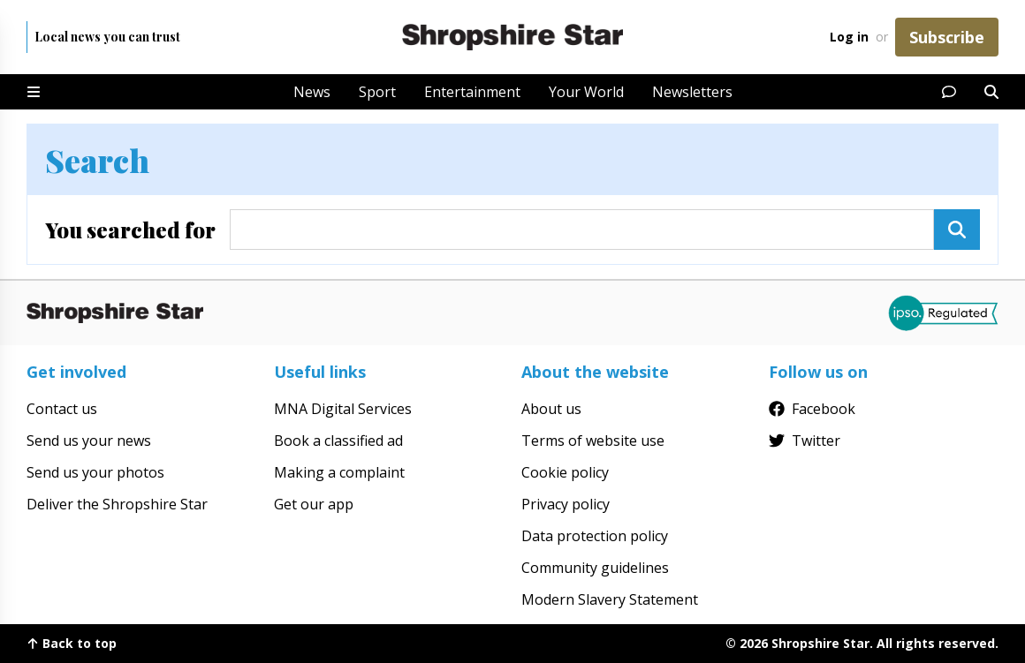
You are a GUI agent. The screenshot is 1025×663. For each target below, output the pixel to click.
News (311, 92)
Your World (586, 92)
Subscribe (946, 37)
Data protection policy (594, 536)
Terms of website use (592, 440)
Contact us (62, 408)
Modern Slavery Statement (609, 599)
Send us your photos (95, 472)
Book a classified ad (338, 440)
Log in (849, 36)
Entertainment (472, 92)
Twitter (804, 440)
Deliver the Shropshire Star (117, 504)
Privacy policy (565, 504)
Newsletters (692, 92)
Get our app (313, 504)
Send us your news (89, 440)
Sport (377, 92)
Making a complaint (339, 472)
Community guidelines (595, 567)
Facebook (812, 408)
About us (551, 408)
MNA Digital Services (343, 408)
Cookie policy (565, 472)
